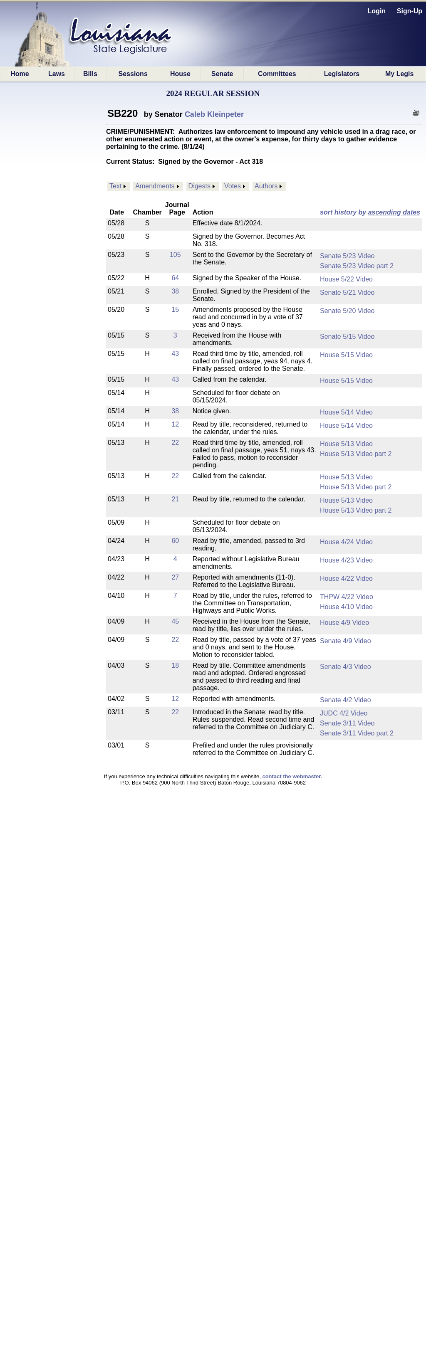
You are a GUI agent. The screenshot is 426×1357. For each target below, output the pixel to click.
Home (19, 73)
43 (175, 353)
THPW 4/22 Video (346, 596)
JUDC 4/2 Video (343, 713)
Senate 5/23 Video (347, 255)
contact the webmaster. (292, 776)
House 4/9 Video (344, 622)
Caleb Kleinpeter (214, 114)
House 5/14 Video (346, 412)
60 (175, 540)
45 (175, 621)
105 (175, 254)
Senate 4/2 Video (345, 699)
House (180, 73)
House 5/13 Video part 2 (355, 453)
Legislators (341, 73)
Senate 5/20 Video (347, 310)
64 (175, 277)
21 (175, 499)
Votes (232, 186)
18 (175, 665)
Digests (199, 186)
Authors (266, 186)
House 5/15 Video (346, 354)
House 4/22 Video (346, 578)
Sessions (133, 73)
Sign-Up (409, 11)
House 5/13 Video (346, 443)
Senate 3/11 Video (347, 723)
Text (115, 186)
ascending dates (394, 212)
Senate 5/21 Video (347, 292)
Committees (277, 73)
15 (175, 309)
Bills (90, 73)
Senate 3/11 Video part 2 (357, 733)
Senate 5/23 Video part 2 (357, 265)
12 (175, 424)
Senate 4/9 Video (345, 640)
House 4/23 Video (346, 560)
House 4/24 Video (346, 541)
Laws (56, 73)
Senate (222, 73)
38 (175, 291)
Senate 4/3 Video (345, 666)
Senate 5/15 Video (347, 336)
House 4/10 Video (346, 606)
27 (175, 577)
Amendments (154, 186)
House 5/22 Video (346, 279)
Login (377, 11)
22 (175, 442)
